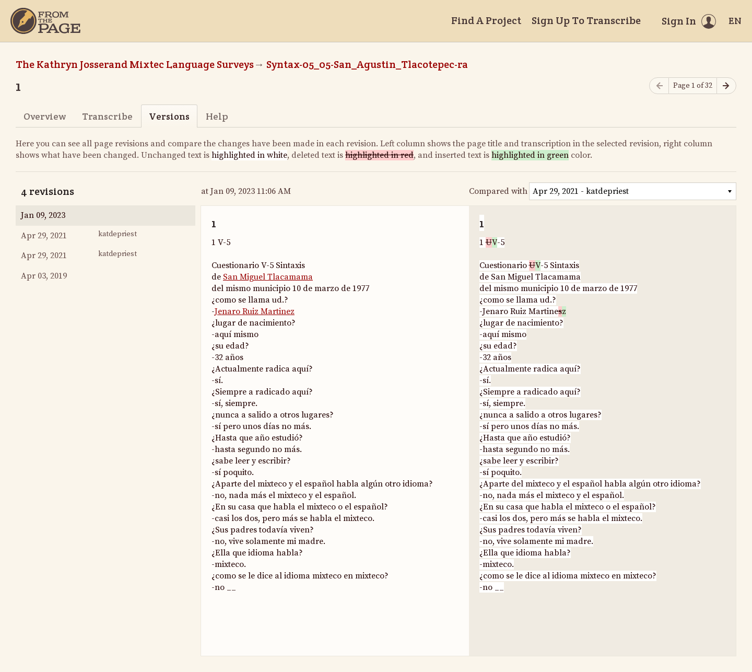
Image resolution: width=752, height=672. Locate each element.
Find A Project (486, 20)
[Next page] (726, 86)
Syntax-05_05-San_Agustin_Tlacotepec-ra (367, 64)
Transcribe (107, 116)
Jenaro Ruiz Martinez (255, 311)
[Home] (45, 21)
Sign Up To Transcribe (586, 20)
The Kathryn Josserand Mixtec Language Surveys (135, 64)
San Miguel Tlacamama (268, 277)
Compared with (498, 191)
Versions (169, 116)
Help (217, 116)
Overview (45, 116)
